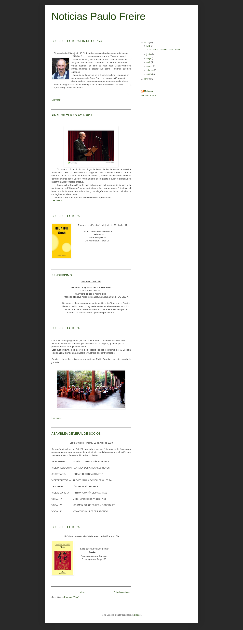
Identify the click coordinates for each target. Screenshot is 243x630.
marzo (149, 66)
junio (148, 54)
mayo (149, 58)
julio (148, 46)
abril (148, 62)
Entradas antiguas (122, 592)
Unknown (148, 91)
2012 (146, 79)
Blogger (137, 615)
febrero (149, 70)
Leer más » (56, 100)
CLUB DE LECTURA (65, 216)
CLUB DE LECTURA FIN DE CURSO (76, 41)
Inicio (82, 592)
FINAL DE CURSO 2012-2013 (71, 115)
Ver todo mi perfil (148, 95)
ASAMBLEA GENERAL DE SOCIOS (76, 433)
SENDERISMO (61, 275)
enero (149, 74)
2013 (146, 42)
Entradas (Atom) (71, 597)
